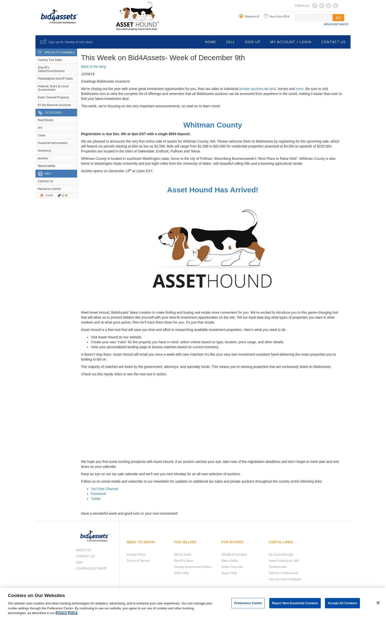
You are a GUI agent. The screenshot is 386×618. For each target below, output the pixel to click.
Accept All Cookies (342, 603)
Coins (42, 135)
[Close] (378, 602)
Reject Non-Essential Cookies (295, 603)
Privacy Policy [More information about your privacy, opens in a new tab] (66, 613)
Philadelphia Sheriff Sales (55, 78)
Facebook (98, 494)
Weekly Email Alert (234, 554)
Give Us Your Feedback (285, 579)
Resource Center (49, 189)
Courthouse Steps (91, 568)
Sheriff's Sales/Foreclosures (51, 69)
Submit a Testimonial (283, 573)
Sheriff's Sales (183, 561)
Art (40, 128)
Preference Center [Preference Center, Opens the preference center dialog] (248, 603)
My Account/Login (281, 554)
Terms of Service (138, 561)
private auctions (251, 89)
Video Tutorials (232, 567)
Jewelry (43, 158)
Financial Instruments (53, 143)
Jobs (79, 562)
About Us (83, 550)
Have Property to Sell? (284, 561)
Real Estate (45, 120)
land (272, 89)
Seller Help (181, 573)
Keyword (252, 16)
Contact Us (45, 181)
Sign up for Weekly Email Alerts (70, 42)
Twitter (96, 499)
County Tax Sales (50, 60)
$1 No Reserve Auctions (54, 105)
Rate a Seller (230, 561)
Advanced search (336, 24)
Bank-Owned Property (53, 97)
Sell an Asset (182, 554)
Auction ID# (280, 16)
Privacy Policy (136, 554)
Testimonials (278, 567)
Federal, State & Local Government (53, 88)
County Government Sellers (193, 567)
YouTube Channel (104, 489)
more (300, 89)
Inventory (44, 150)
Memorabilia (46, 166)
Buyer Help (229, 573)
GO (338, 17)
